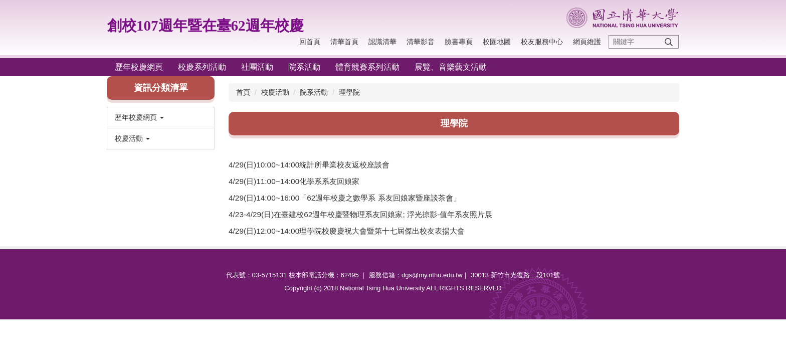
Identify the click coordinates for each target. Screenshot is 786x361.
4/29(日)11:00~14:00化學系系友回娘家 (294, 181)
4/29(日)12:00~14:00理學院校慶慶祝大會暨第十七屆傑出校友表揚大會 (347, 231)
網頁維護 (587, 42)
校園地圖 (497, 42)
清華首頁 (344, 42)
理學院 (349, 92)
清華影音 (421, 42)
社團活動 (257, 67)
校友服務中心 (542, 42)
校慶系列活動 (202, 67)
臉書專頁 (459, 42)
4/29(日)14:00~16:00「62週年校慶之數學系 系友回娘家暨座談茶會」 (345, 198)
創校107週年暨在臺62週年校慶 (205, 26)
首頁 (243, 92)
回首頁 (309, 42)
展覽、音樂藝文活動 (451, 67)
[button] (160, 117)
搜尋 (668, 42)
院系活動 (304, 67)
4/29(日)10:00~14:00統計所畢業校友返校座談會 (309, 164)
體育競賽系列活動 (367, 67)
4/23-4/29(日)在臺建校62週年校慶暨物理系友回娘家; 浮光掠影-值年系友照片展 (360, 214)
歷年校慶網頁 (139, 67)
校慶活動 (275, 92)
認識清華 (382, 42)
